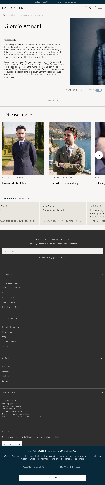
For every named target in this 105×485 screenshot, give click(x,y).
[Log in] (86, 8)
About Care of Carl (10, 283)
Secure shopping (9, 302)
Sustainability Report (11, 307)
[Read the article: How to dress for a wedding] (70, 155)
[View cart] (95, 7)
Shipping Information (11, 327)
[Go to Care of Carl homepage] (12, 8)
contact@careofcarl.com (19, 414)
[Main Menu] (100, 8)
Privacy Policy (8, 297)
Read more (78, 459)
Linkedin (5, 381)
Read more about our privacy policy (52, 258)
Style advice (10, 444)
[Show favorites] (90, 7)
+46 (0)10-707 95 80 (14, 411)
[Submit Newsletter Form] (99, 251)
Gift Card (6, 346)
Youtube (5, 376)
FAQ (4, 336)
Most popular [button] (74, 90)
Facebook (6, 371)
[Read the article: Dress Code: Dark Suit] (23, 155)
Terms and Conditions (11, 287)
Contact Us (7, 332)
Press (4, 292)
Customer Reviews (10, 341)
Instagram (6, 366)
